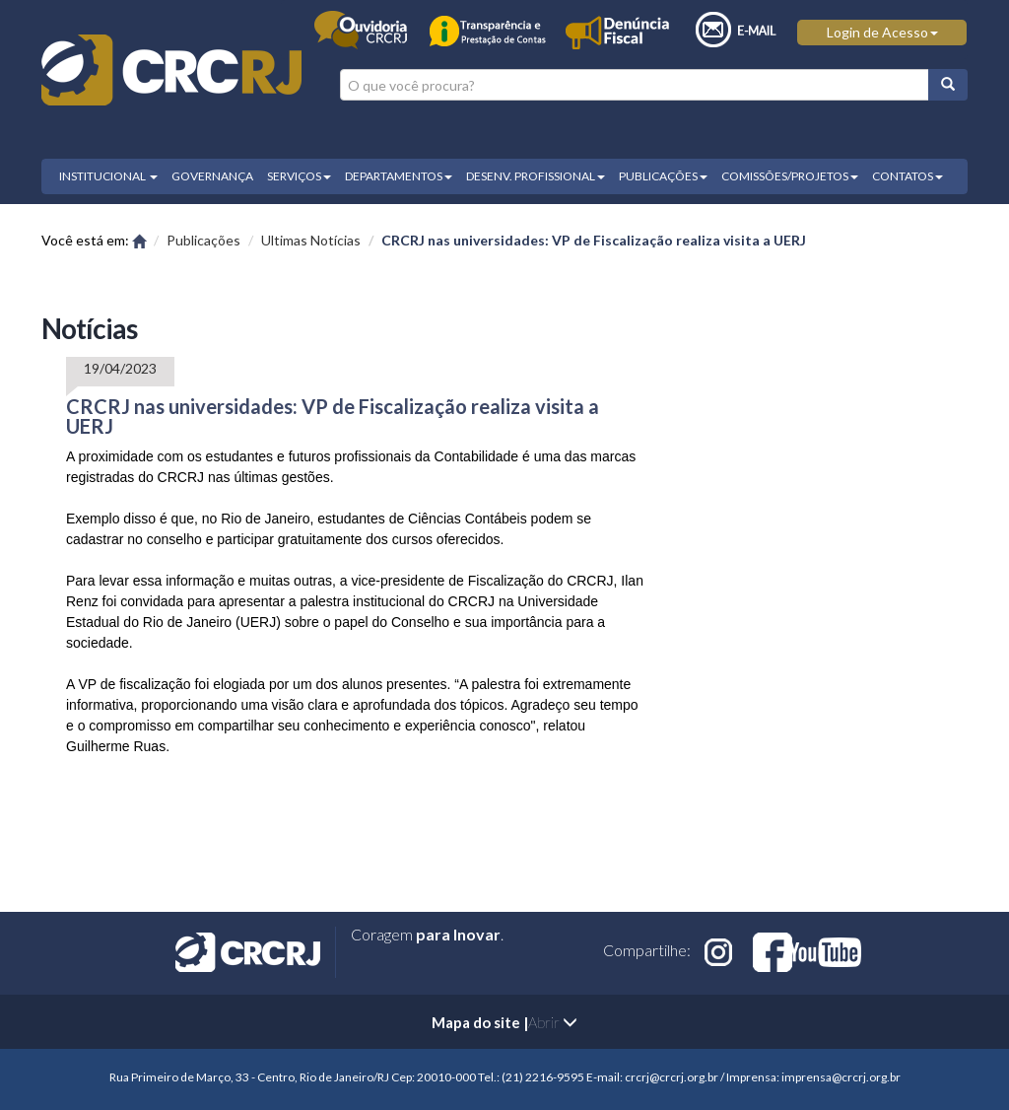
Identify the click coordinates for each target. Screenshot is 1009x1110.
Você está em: (93, 240)
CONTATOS (907, 176)
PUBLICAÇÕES (663, 176)
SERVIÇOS (299, 176)
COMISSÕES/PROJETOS (789, 176)
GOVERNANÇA (212, 176)
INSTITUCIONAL (108, 176)
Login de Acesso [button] (882, 32)
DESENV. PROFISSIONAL (535, 176)
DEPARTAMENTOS (398, 176)
